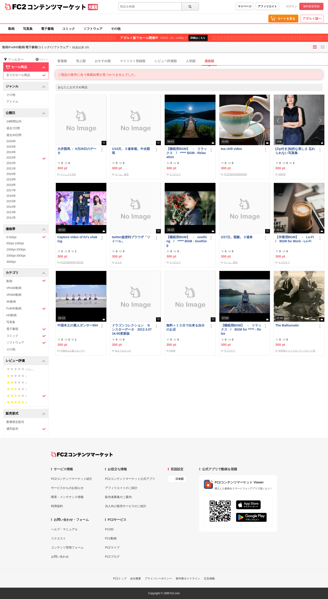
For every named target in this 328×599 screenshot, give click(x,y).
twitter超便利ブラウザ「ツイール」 (131, 239)
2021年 (11, 168)
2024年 (11, 152)
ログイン (291, 6)
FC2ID (109, 529)
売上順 (81, 61)
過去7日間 (13, 128)
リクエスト (58, 538)
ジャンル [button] (26, 86)
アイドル (12, 101)
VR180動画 (13, 288)
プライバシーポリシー (158, 578)
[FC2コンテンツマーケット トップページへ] (82, 454)
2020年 (11, 174)
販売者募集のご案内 (118, 497)
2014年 (11, 206)
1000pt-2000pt (16, 249)
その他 (115, 28)
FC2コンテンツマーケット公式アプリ (130, 478)
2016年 (11, 195)
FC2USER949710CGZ (71, 262)
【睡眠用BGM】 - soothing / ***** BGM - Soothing (186, 241)
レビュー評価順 (165, 61)
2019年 (11, 179)
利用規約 (57, 506)
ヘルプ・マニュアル (64, 529)
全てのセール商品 (26, 75)
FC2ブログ (112, 556)
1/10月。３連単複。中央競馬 (131, 151)
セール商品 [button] (26, 67)
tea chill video (231, 149)
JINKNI (282, 174)
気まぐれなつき (123, 350)
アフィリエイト (267, 6)
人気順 (190, 61)
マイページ (244, 6)
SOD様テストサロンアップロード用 (296, 350)
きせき (118, 262)
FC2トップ (120, 578)
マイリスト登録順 (132, 61)
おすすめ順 (103, 61)
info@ (172, 350)
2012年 (11, 217)
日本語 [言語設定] (179, 478)
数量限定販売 (15, 422)
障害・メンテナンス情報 (67, 497)
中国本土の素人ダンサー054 (77, 325)
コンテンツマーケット (56, 7)
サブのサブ (175, 174)
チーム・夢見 (122, 174)
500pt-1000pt (15, 243)
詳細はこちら (197, 37)
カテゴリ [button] (26, 273)
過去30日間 (13, 135)
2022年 (11, 163)
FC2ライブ (112, 547)
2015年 (11, 201)
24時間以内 (13, 121)
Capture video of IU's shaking (77, 239)
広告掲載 (209, 578)
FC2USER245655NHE (235, 174)
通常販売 (26, 429)
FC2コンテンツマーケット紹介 (71, 478)
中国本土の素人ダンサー (72, 350)
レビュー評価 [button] (26, 361)
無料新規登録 (311, 6)
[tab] (192, 61)
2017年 (11, 190)
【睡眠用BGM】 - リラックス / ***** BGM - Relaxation (186, 153)
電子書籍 (47, 28)
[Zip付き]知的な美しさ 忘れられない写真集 (295, 151)
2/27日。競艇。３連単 (237, 237)
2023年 (26, 158)
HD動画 (11, 315)
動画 (11, 28)
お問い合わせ (60, 556)
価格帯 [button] (26, 229)
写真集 (28, 28)
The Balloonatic (287, 325)
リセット (42, 59)
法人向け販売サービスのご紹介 (125, 506)
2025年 (11, 146)
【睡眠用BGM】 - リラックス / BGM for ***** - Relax (241, 329)
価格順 (209, 61)
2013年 (11, 212)
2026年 (11, 141)
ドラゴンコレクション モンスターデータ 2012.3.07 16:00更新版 (131, 329)
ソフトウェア (92, 28)
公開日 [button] (26, 113)
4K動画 (11, 301)
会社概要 (135, 578)
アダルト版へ (312, 18)
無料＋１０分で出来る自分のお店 (185, 327)
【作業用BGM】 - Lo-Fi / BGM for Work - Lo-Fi (295, 239)
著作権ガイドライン (188, 578)
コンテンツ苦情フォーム (67, 547)
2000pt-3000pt (16, 255)
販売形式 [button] (26, 414)
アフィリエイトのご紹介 (121, 488)
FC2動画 (111, 538)
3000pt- (11, 261)
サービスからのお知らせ (67, 488)
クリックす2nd (68, 174)
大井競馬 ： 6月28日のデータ (76, 151)
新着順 (62, 61)
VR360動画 (13, 294)
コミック (68, 28)
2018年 (11, 185)
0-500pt (26, 237)
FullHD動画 (26, 309)
